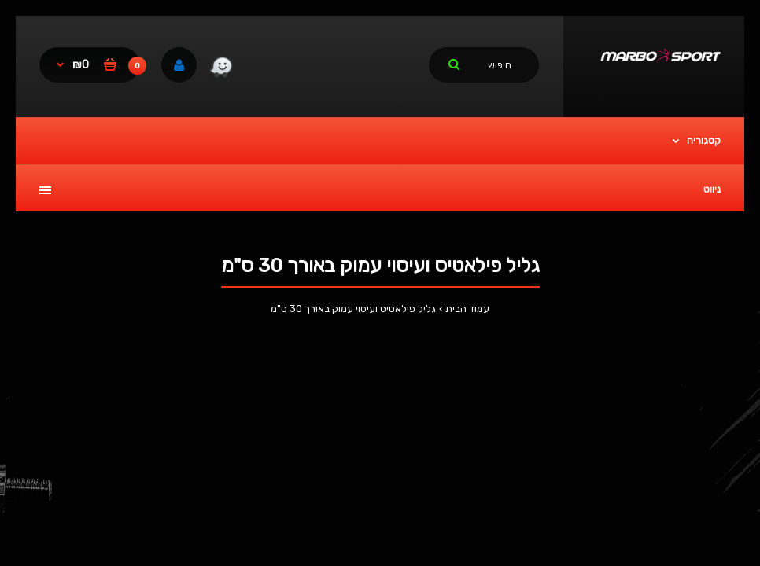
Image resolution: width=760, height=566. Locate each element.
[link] (220, 69)
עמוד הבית (467, 308)
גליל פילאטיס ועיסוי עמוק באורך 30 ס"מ (353, 308)
